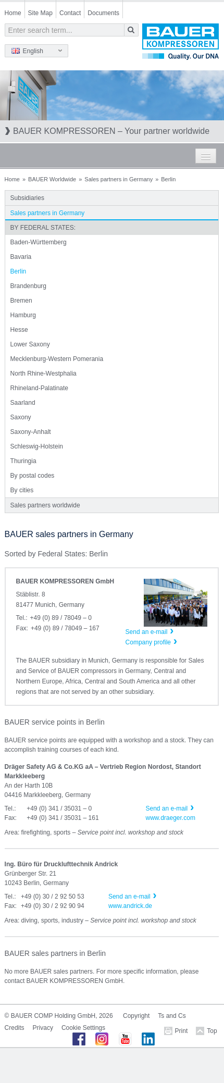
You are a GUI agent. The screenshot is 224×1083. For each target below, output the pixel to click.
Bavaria (21, 256)
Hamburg (23, 315)
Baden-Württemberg (38, 242)
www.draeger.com (170, 817)
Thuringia (23, 461)
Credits (14, 1027)
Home (13, 13)
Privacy (43, 1027)
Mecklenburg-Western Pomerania (57, 359)
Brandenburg (28, 286)
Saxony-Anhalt (30, 431)
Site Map (40, 13)
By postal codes (32, 475)
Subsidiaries (27, 198)
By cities (22, 490)
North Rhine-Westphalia (43, 373)
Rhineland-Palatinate (39, 388)
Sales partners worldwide (45, 505)
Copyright (136, 1015)
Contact (70, 13)
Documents (103, 13)
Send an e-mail (167, 808)
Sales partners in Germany (118, 179)
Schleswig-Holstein (36, 446)
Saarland (22, 402)
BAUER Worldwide (52, 179)
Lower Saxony (30, 344)
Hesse (19, 329)
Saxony (20, 417)
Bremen (21, 300)
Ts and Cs (171, 1015)
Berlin (18, 271)
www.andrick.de (130, 906)
